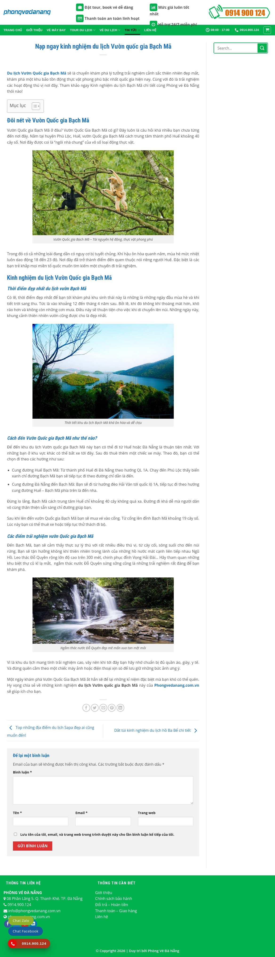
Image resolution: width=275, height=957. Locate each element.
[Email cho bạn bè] (103, 708)
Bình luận (22, 772)
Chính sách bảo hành (113, 898)
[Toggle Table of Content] (33, 106)
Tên (17, 813)
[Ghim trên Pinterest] (112, 708)
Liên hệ (101, 916)
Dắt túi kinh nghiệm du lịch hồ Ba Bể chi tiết (156, 730)
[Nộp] (262, 48)
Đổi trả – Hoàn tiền (111, 904)
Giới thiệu (34, 30)
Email (81, 813)
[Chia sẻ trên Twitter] (95, 708)
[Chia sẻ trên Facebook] (86, 708)
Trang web (147, 813)
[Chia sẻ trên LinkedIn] (120, 708)
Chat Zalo (21, 920)
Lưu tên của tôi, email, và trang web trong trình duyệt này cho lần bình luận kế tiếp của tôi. (97, 834)
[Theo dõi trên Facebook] (8, 924)
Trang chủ (13, 30)
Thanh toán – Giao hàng (116, 910)
